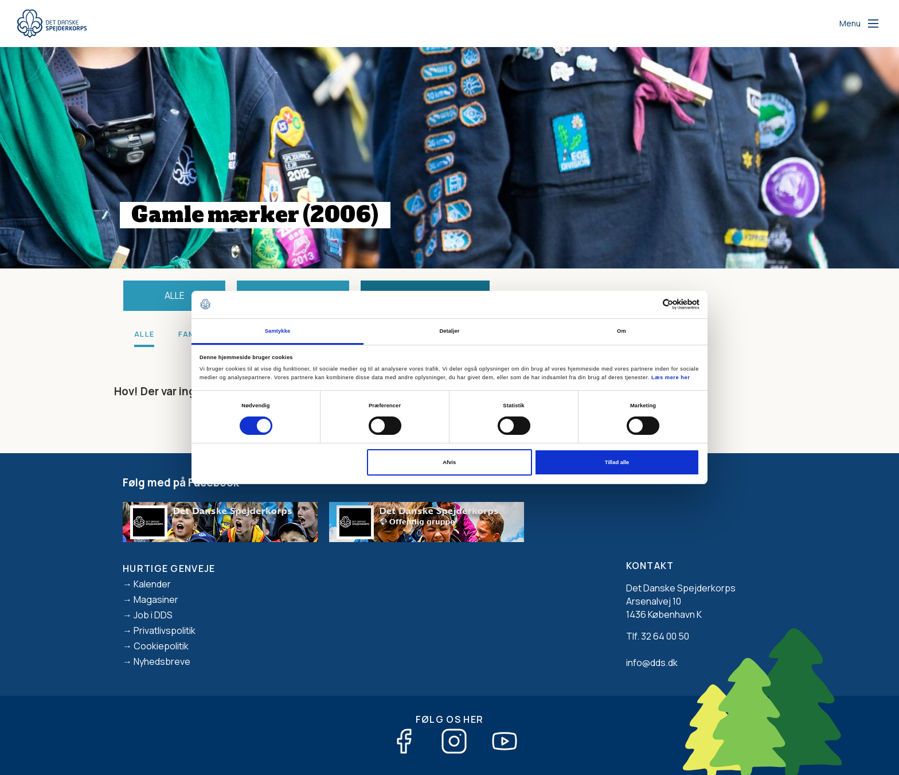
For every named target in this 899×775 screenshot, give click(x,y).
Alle (175, 295)
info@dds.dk (652, 662)
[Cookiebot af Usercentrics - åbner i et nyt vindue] (649, 304)
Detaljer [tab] (449, 331)
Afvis (449, 462)
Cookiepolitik (161, 646)
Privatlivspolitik (165, 630)
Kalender (152, 584)
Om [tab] (621, 331)
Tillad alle (617, 462)
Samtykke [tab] (278, 331)
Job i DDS (153, 615)
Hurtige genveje (169, 568)
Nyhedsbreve (162, 661)
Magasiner (156, 599)
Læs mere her (670, 377)
